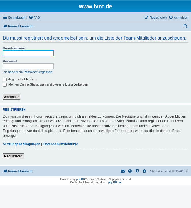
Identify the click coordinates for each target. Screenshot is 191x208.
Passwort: (10, 61)
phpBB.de (114, 182)
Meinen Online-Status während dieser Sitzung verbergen (45, 84)
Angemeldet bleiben (19, 79)
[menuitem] (34, 17)
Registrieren (13, 156)
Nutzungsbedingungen (21, 144)
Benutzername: (14, 48)
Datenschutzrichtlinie (60, 144)
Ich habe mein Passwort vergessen (27, 72)
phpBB (80, 179)
